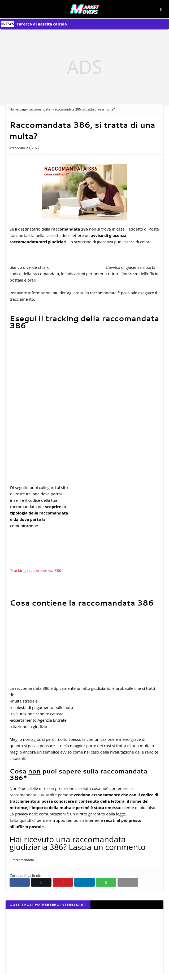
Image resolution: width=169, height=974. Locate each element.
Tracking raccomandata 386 (35, 570)
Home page (18, 109)
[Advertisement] (84, 66)
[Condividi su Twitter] (41, 882)
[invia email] (128, 882)
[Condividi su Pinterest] (63, 882)
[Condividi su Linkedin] (84, 882)
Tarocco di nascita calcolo (42, 24)
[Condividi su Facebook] (20, 882)
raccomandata (39, 109)
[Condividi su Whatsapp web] (106, 882)
